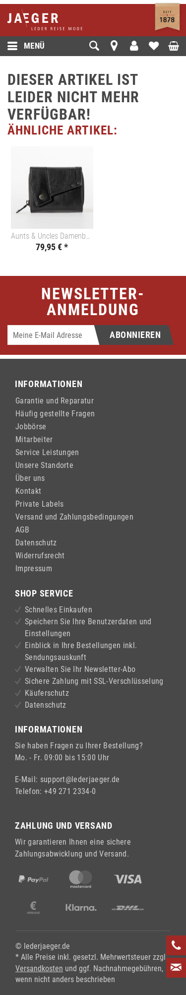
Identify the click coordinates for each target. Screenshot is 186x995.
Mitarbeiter (34, 439)
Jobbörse (31, 426)
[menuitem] (43, 46)
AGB (22, 529)
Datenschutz (36, 542)
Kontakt (28, 491)
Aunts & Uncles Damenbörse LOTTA (52, 236)
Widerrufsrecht (39, 555)
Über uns (30, 478)
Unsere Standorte (44, 465)
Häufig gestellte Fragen (55, 413)
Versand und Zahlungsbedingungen (74, 517)
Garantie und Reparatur (54, 400)
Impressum (33, 568)
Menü (26, 46)
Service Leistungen (47, 452)
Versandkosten (39, 968)
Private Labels (39, 504)
